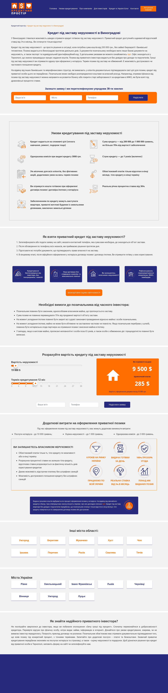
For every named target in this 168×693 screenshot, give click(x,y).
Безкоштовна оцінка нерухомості (84, 292)
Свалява (111, 552)
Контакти (134, 8)
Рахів (82, 552)
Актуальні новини (148, 8)
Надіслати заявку (117, 404)
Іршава (24, 552)
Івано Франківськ (82, 584)
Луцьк (81, 596)
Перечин (53, 552)
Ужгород (24, 540)
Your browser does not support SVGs (113, 375)
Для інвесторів (100, 8)
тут (129, 54)
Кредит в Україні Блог (118, 8)
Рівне (24, 584)
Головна (53, 8)
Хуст (110, 540)
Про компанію (85, 8)
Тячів (139, 552)
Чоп (139, 540)
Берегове (52, 540)
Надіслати (138, 97)
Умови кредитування (68, 8)
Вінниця (24, 596)
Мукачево (81, 540)
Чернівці (139, 584)
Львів (110, 584)
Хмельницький (53, 584)
